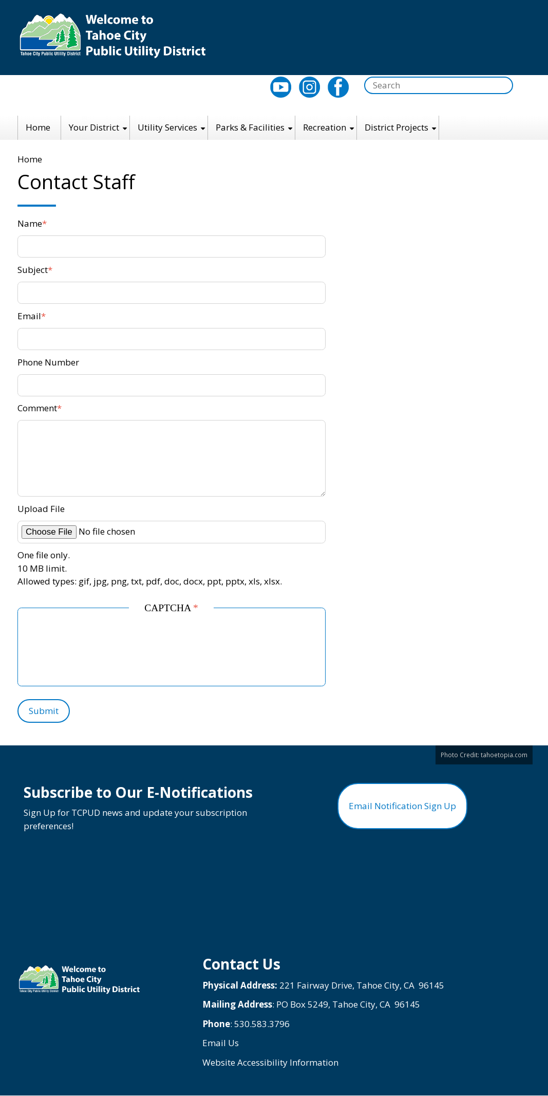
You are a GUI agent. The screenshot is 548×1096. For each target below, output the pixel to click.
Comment (37, 408)
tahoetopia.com (504, 755)
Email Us (220, 1043)
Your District (94, 127)
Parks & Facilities (250, 127)
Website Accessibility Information (270, 1062)
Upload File (41, 509)
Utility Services (167, 127)
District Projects (396, 127)
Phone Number (48, 362)
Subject (32, 270)
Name (29, 223)
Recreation (324, 127)
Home (38, 127)
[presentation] (111, 650)
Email (29, 316)
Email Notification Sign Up (402, 806)
